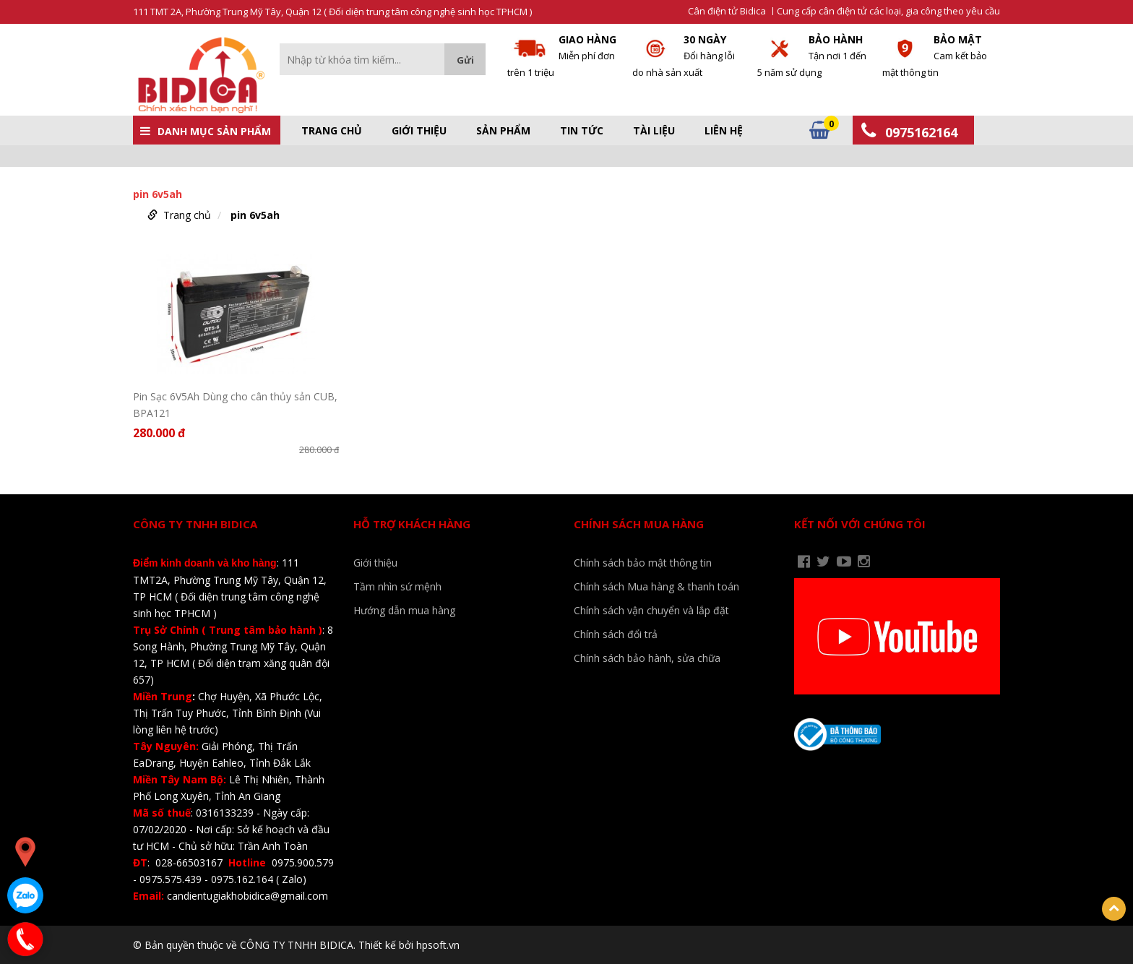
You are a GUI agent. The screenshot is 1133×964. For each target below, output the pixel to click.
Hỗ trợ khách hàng (411, 524)
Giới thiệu (419, 130)
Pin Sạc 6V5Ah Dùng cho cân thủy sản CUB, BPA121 (235, 404)
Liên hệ (724, 130)
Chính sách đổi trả (616, 634)
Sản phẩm (503, 130)
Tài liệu (654, 130)
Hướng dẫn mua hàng (404, 610)
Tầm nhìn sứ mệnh (397, 586)
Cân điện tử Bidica (727, 11)
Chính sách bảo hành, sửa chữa (647, 658)
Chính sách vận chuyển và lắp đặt (651, 610)
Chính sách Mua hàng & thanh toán (656, 586)
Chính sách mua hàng (639, 524)
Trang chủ (331, 130)
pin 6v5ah (255, 215)
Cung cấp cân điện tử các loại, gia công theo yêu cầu (888, 11)
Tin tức (581, 130)
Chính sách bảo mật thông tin (643, 562)
